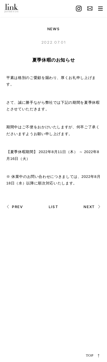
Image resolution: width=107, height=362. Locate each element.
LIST (53, 206)
